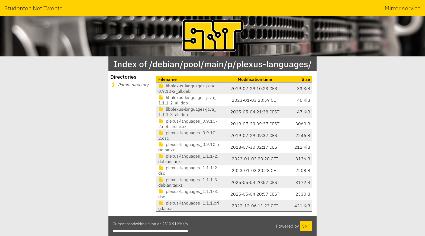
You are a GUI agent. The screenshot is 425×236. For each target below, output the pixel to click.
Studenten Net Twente (33, 8)
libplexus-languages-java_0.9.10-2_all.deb (187, 88)
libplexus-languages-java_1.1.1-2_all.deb (187, 100)
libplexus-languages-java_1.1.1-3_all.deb (187, 111)
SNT (306, 226)
